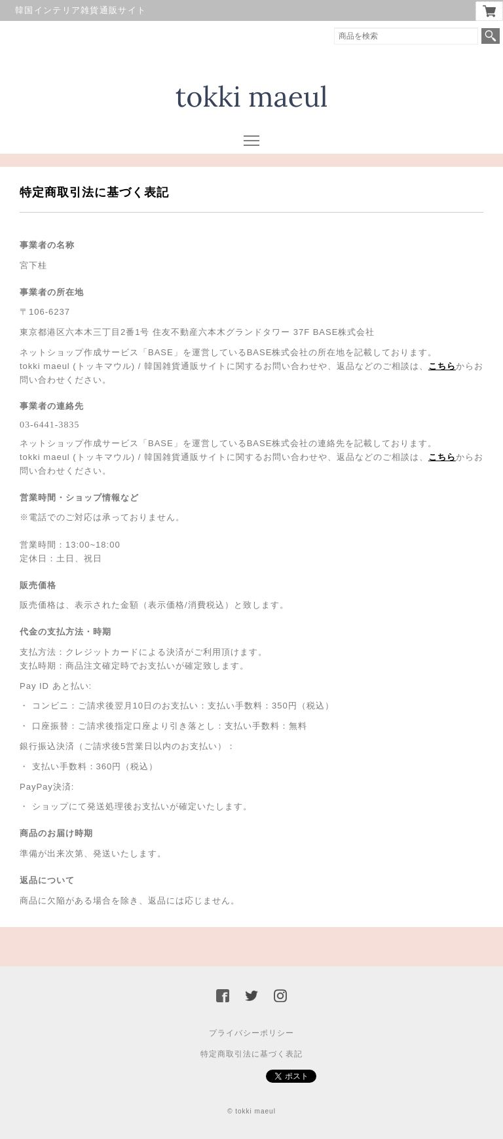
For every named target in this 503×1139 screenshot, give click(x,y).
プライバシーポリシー (251, 1033)
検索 (490, 36)
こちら (442, 366)
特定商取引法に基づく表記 (251, 1054)
